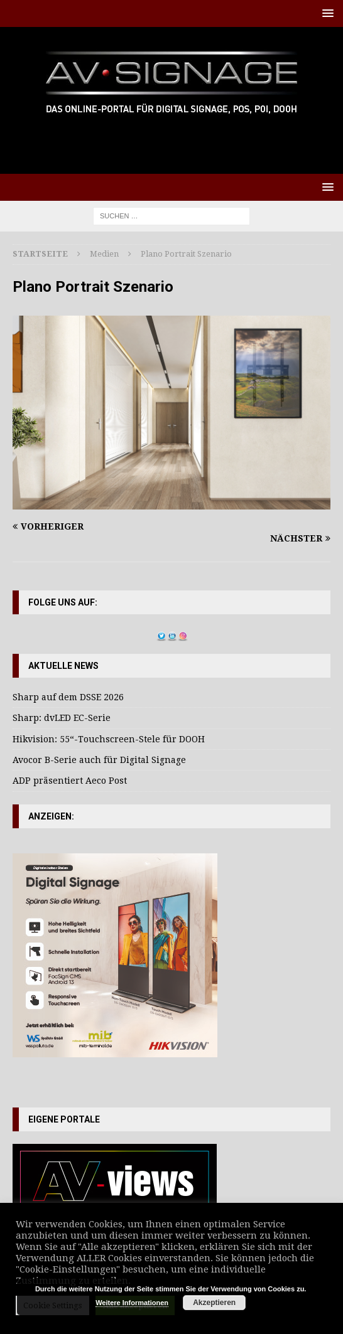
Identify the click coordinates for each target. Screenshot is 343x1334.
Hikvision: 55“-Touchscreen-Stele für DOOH (109, 739)
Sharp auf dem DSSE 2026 (68, 697)
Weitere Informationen (131, 1302)
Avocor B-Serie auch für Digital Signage (99, 760)
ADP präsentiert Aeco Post (70, 781)
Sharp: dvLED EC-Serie (62, 718)
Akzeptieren (214, 1302)
